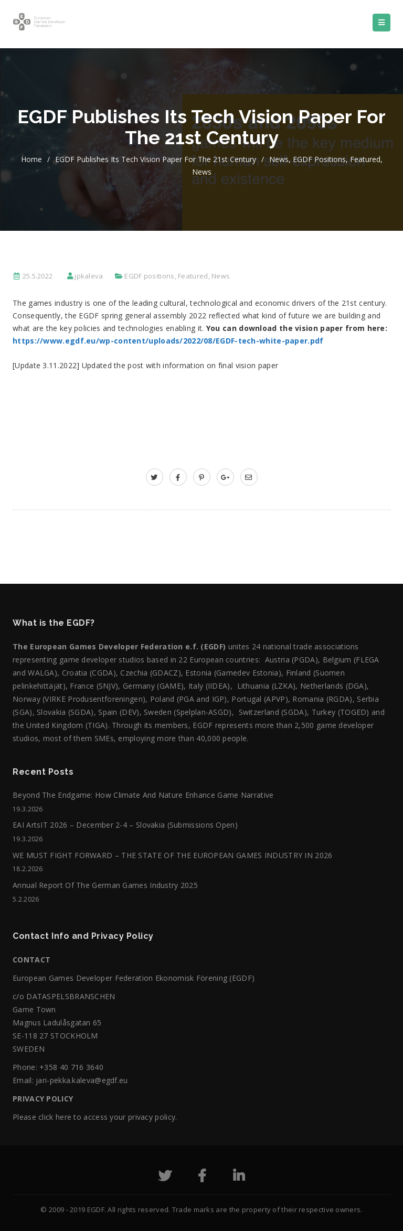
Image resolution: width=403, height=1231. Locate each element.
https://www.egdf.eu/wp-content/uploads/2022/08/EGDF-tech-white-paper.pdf (168, 341)
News (279, 159)
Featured (365, 159)
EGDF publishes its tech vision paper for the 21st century (155, 159)
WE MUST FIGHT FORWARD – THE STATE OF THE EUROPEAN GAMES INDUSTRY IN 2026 (173, 855)
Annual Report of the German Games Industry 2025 (105, 885)
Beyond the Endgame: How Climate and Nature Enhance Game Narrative (143, 795)
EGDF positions (319, 159)
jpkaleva (89, 276)
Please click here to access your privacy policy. (95, 1117)
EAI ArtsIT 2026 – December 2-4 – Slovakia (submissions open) (125, 825)
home (31, 159)
